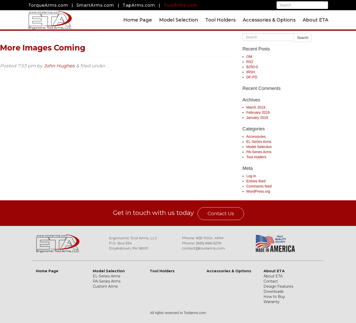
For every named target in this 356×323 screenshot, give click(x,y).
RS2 (249, 62)
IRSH (250, 72)
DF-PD (251, 77)
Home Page (137, 20)
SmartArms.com (95, 5)
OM (249, 57)
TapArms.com (139, 5)
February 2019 (258, 112)
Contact (270, 281)
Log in (251, 176)
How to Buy (274, 296)
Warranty (271, 301)
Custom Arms (105, 286)
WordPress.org (258, 191)
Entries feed (256, 181)
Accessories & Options (269, 20)
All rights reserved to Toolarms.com (178, 313)
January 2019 (257, 118)
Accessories (256, 136)
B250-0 (252, 67)
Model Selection (178, 20)
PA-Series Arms (258, 152)
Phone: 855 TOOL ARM (202, 238)
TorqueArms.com (48, 5)
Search (302, 38)
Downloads (273, 291)
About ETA (315, 20)
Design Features (278, 286)
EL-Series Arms (258, 142)
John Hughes (59, 66)
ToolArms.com (180, 5)
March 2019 (255, 107)
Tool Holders (220, 20)
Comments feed (259, 186)
